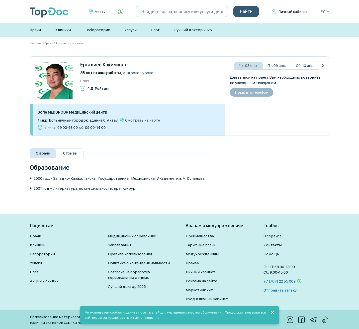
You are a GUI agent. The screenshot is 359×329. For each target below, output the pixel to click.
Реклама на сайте (201, 281)
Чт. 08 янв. (248, 65)
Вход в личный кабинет (207, 299)
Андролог (132, 72)
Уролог (148, 72)
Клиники (63, 29)
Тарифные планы (201, 245)
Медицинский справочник (132, 236)
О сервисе (273, 236)
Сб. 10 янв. (305, 65)
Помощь (271, 254)
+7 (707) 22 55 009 (280, 281)
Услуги (131, 29)
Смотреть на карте (142, 120)
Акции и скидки (44, 281)
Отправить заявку (280, 290)
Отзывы (70, 153)
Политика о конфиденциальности (139, 263)
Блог (155, 29)
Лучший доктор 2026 (193, 29)
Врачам (192, 263)
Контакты (273, 245)
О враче (43, 153)
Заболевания (119, 245)
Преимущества (200, 236)
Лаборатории (97, 29)
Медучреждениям (202, 254)
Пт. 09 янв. (276, 65)
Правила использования (130, 254)
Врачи (35, 29)
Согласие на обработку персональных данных (129, 275)
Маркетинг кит (199, 290)
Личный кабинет (293, 11)
